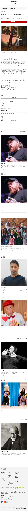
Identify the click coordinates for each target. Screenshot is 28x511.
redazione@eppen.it (8, 497)
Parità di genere (16, 477)
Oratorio (2, 116)
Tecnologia (10, 480)
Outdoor (10, 475)
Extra (9, 476)
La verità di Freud (4, 451)
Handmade (10, 481)
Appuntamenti (10, 483)
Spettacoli (3, 11)
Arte (2, 473)
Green (9, 482)
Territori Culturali (17, 473)
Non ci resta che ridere (5, 328)
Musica (3, 479)
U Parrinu (3, 370)
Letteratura (3, 478)
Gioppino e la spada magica (6, 246)
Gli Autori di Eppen (17, 484)
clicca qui (10, 499)
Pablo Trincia (3, 287)
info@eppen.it (7, 496)
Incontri (3, 477)
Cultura (3, 472)
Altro (9, 484)
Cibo (9, 472)
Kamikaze (3, 163)
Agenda (16, 481)
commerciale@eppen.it (8, 498)
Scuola (9, 477)
